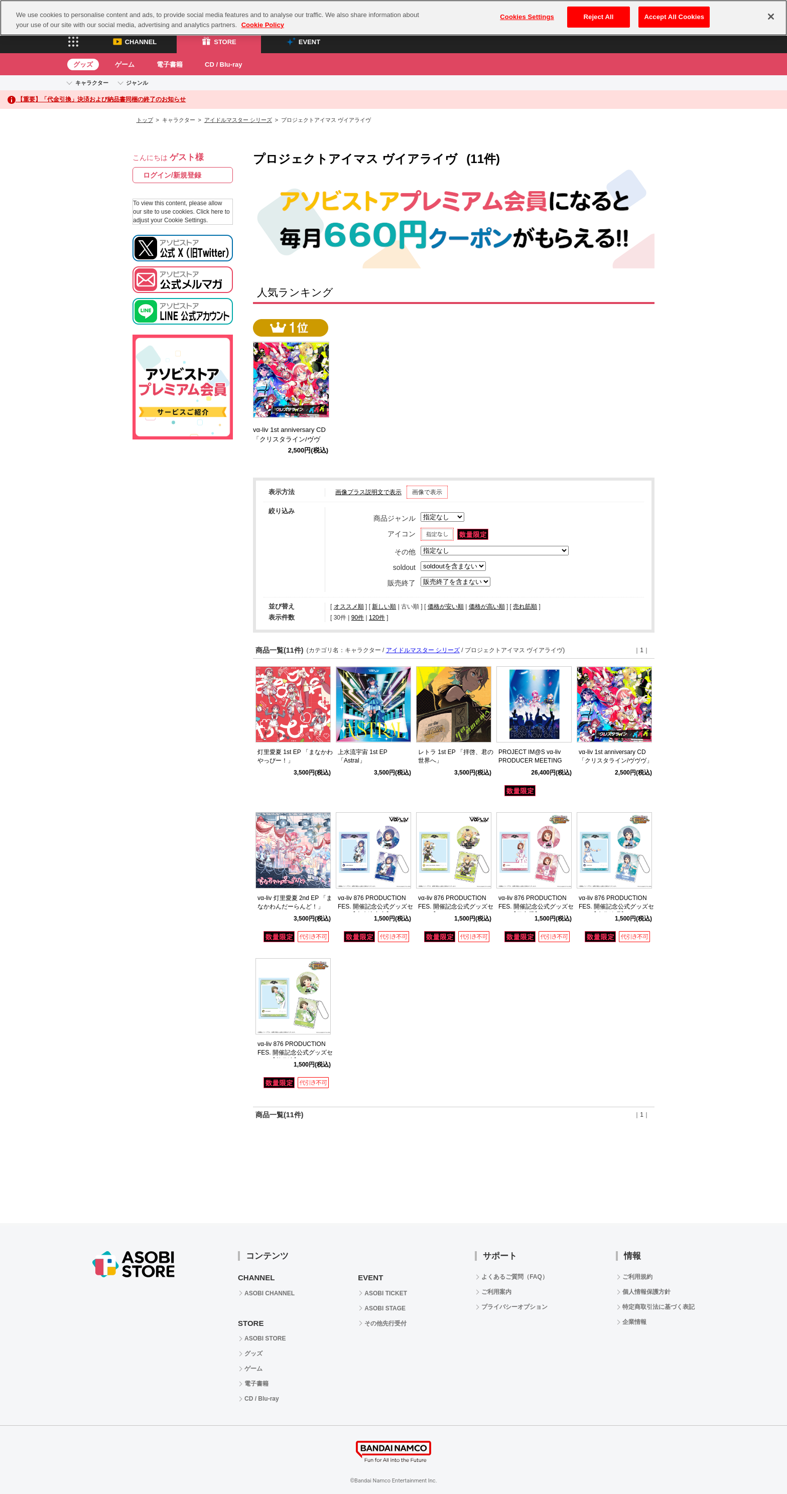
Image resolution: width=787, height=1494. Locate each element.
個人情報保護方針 (646, 1291)
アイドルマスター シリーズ (238, 120)
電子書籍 (170, 64)
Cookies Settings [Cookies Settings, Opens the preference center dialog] (527, 17)
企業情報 (634, 1321)
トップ (145, 120)
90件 (357, 617)
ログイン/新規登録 (172, 175)
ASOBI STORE (265, 1338)
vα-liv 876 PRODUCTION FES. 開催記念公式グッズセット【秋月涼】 (295, 1052)
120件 (377, 617)
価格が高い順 (487, 606)
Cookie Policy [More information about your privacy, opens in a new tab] (262, 25)
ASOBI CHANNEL (269, 1293)
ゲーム (125, 64)
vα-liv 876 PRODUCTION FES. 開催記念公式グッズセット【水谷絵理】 (616, 906)
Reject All (599, 17)
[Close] (771, 17)
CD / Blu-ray (223, 64)
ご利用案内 (496, 1291)
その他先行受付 (385, 1323)
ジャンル (137, 83)
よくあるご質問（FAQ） (514, 1276)
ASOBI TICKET (385, 1293)
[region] (393, 18)
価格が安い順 (446, 606)
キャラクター (91, 83)
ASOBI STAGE (385, 1308)
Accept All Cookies (674, 17)
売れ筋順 (525, 606)
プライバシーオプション (514, 1306)
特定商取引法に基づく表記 (658, 1306)
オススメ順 (349, 606)
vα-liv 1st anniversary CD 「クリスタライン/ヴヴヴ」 (292, 439)
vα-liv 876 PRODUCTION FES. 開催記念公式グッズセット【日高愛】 (536, 906)
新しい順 (384, 606)
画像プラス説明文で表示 (368, 492)
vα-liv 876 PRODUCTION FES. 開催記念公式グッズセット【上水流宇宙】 (375, 906)
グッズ (83, 64)
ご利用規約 (637, 1276)
